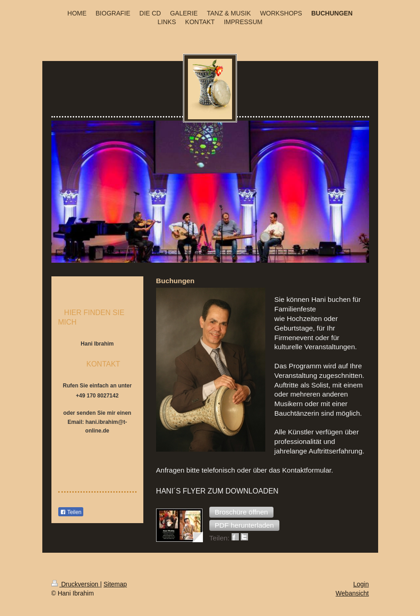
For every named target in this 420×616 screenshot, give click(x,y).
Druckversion (75, 584)
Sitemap (115, 584)
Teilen (70, 512)
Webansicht (352, 593)
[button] (241, 512)
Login (361, 584)
